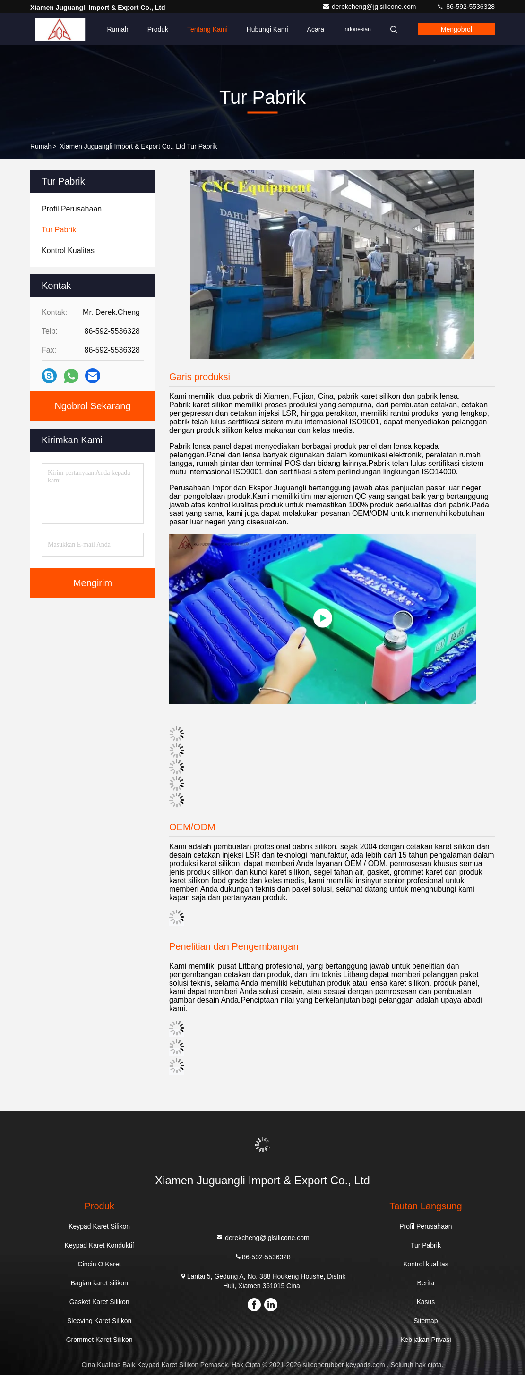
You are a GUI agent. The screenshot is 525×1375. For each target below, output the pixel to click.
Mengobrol (456, 29)
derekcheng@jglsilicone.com (370, 6)
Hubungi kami (267, 29)
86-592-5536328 (466, 6)
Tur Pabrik (426, 1245)
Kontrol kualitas (425, 1264)
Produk (157, 29)
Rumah (118, 29)
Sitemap (425, 1320)
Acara (316, 29)
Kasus (425, 1302)
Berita (426, 1283)
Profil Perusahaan (425, 1226)
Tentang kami (207, 29)
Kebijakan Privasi (425, 1339)
